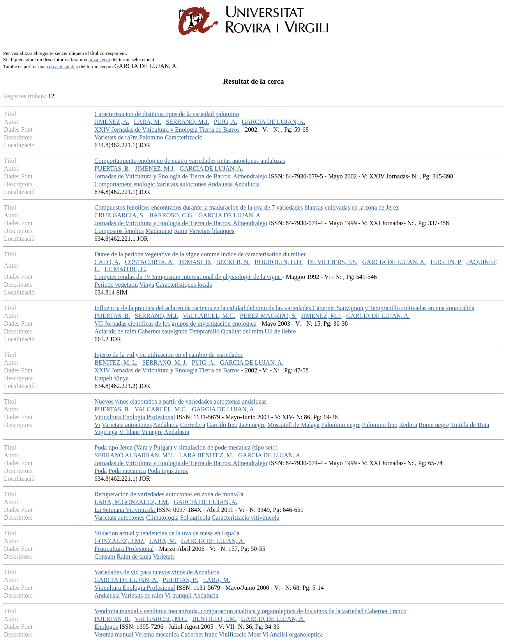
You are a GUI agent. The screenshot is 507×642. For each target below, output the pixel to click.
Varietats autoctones (181, 184)
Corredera (192, 425)
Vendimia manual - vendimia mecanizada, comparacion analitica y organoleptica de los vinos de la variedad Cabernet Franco (250, 611)
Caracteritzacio (184, 137)
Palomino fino (379, 425)
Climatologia (162, 517)
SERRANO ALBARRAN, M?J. (134, 455)
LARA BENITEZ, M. (206, 455)
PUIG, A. (225, 121)
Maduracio (158, 231)
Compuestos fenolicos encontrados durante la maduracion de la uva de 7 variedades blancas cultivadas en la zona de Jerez (246, 207)
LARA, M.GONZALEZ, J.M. (131, 502)
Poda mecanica (127, 470)
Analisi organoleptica (296, 634)
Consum (104, 556)
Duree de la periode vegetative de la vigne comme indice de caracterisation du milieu (200, 254)
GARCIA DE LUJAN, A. (273, 121)
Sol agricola (195, 517)
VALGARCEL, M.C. (161, 619)
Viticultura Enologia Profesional (134, 417)
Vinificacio (232, 634)
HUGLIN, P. (446, 262)
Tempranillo (204, 331)
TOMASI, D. (195, 262)
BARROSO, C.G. (171, 215)
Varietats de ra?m (116, 137)
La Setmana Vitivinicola (125, 509)
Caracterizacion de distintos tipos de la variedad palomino (166, 114)
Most (254, 634)
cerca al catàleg (62, 66)
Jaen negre (252, 425)
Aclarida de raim (115, 331)
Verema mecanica (157, 634)
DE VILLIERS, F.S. (332, 262)
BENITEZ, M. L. (116, 362)
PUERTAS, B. (112, 168)
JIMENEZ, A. (111, 121)
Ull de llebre (280, 331)
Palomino (151, 137)
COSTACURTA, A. (149, 262)
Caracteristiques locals (184, 284)
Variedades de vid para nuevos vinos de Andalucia (156, 572)
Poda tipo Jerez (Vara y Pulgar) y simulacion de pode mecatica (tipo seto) (185, 447)
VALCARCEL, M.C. (209, 315)
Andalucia (247, 184)
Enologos (106, 626)
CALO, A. (107, 262)
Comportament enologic (124, 184)
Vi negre (152, 432)
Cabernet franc (198, 634)
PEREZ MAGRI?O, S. (268, 315)
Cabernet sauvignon (163, 331)
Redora (408, 425)
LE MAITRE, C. (125, 269)
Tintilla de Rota (469, 425)
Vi (97, 425)
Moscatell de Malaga (293, 425)
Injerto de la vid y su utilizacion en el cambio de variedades (168, 354)
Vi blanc (129, 432)
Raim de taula (134, 556)
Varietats (164, 556)
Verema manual (113, 634)
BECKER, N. (233, 262)
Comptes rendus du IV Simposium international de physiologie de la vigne (188, 276)
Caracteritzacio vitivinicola (245, 517)
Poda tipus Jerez (168, 470)
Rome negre (434, 425)
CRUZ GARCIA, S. (119, 215)
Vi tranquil (178, 595)
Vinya (146, 284)
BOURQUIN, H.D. (278, 262)
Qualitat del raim (242, 331)
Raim (180, 231)
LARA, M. (147, 121)
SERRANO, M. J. (164, 362)
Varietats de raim (142, 595)
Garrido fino (222, 425)
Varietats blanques (212, 231)
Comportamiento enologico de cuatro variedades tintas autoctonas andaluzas (189, 160)
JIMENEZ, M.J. (155, 168)
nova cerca (99, 59)
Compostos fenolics (119, 231)
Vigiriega (105, 432)
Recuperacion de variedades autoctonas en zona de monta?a (168, 494)
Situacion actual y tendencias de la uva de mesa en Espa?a (166, 533)
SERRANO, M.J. (187, 121)
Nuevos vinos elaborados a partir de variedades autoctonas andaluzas (180, 401)
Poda (100, 470)
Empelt (103, 378)
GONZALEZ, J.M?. (119, 541)
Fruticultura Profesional (124, 548)
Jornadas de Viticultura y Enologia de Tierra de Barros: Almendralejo (180, 176)
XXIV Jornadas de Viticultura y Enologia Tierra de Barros (167, 129)
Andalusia (220, 184)
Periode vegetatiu (116, 284)
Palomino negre (340, 425)
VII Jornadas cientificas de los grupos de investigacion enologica (175, 323)
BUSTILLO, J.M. (214, 619)
